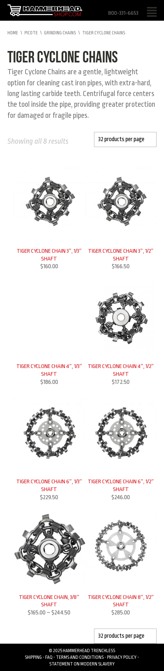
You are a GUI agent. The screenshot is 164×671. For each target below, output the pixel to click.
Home (12, 32)
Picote (31, 32)
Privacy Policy (122, 657)
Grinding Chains (60, 32)
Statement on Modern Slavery (82, 664)
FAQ (49, 657)
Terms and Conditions (80, 657)
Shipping (33, 657)
